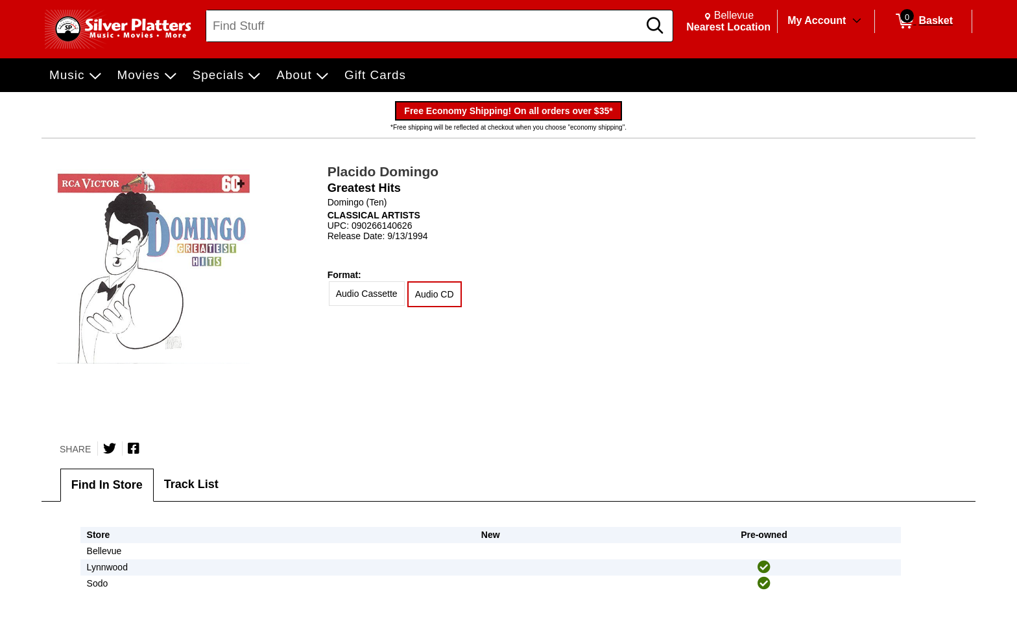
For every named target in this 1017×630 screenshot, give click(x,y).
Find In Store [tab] (107, 484)
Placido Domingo (383, 171)
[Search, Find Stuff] (424, 25)
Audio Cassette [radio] (367, 293)
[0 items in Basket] (923, 21)
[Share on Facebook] (133, 448)
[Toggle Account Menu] (857, 21)
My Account (816, 20)
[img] (764, 567)
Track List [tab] (191, 484)
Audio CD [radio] (434, 294)
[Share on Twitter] (109, 448)
